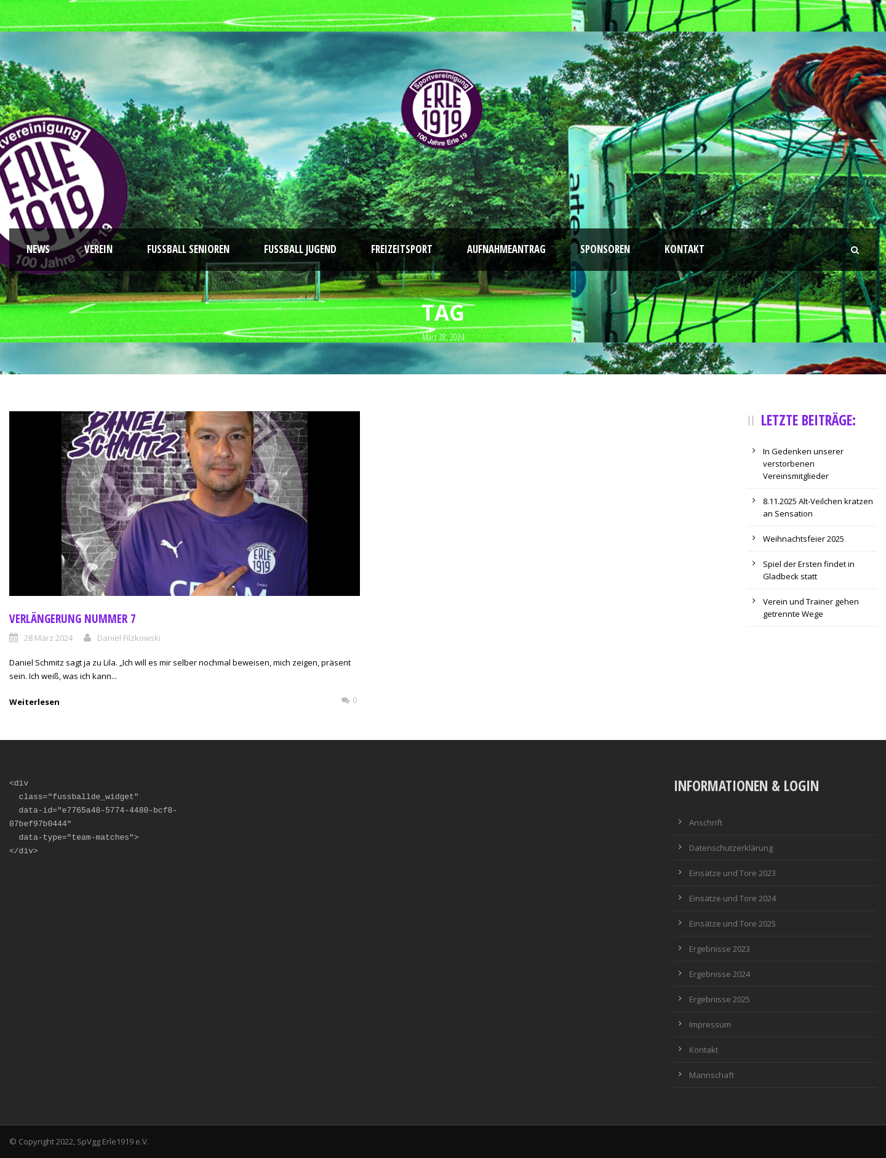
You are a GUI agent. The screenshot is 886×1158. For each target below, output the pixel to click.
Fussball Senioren (188, 249)
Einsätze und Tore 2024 (732, 898)
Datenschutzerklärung (731, 847)
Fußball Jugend (300, 249)
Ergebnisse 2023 (719, 948)
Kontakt (684, 249)
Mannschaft (711, 1074)
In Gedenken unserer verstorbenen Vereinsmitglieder (803, 463)
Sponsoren (605, 249)
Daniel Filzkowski (129, 637)
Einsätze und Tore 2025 (732, 923)
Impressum (710, 1024)
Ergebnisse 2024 (719, 973)
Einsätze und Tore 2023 (732, 873)
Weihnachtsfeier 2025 (803, 538)
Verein (98, 249)
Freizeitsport (402, 249)
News (38, 249)
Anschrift (705, 822)
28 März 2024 (48, 637)
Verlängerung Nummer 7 (72, 619)
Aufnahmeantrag (506, 249)
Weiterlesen (34, 701)
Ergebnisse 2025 (719, 999)
